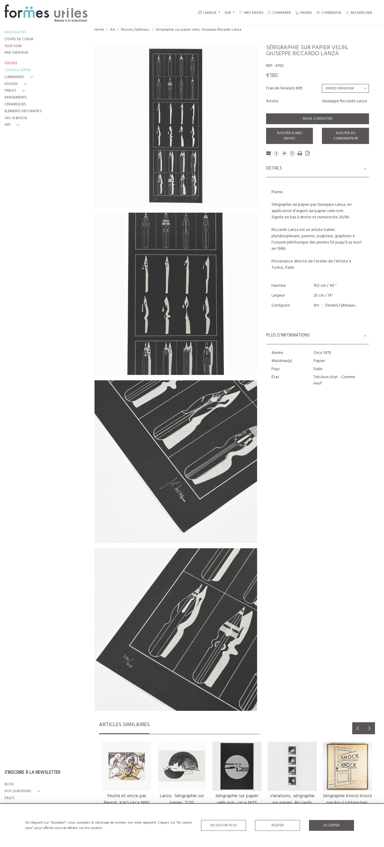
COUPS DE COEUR (18, 39)
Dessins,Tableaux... (136, 30)
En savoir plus (223, 825)
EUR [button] (228, 13)
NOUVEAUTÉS (15, 32)
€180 (272, 76)
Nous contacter (317, 119)
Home (99, 30)
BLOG (9, 784)
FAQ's (9, 798)
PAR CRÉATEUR (16, 52)
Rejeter (278, 825)
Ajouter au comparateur (345, 136)
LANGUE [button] (207, 13)
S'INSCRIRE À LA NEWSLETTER (32, 773)
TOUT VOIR (13, 46)
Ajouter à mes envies (289, 136)
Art (112, 30)
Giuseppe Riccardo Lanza (344, 101)
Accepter (331, 825)
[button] (19, 77)
